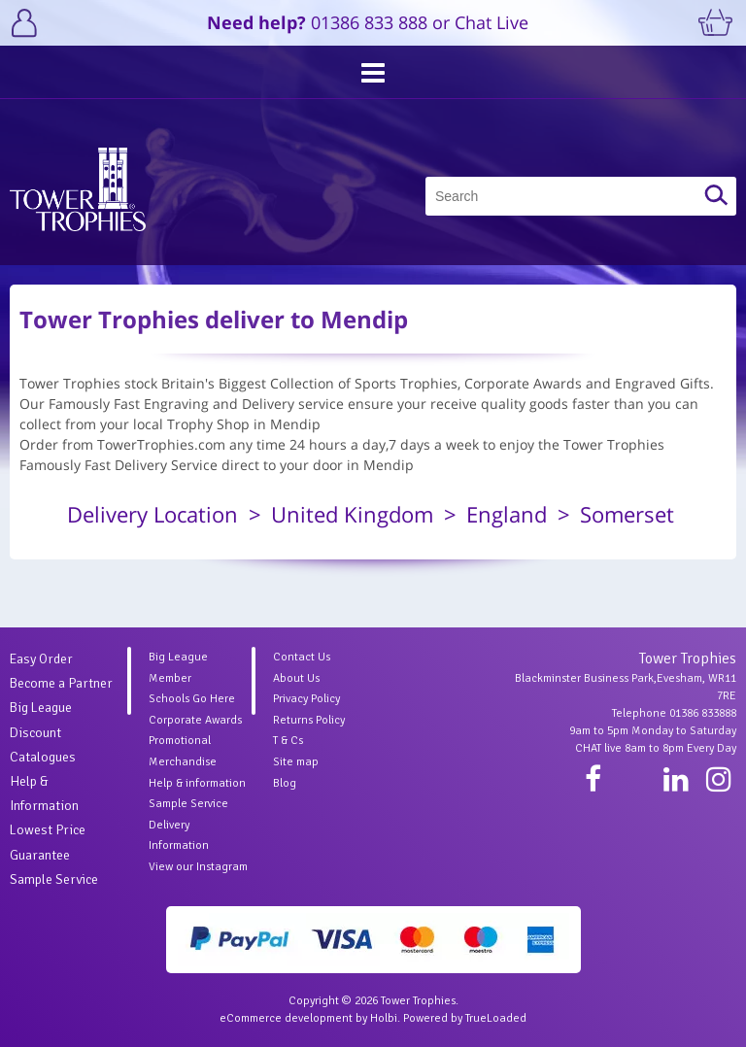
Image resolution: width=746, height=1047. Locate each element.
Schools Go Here (192, 699)
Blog (284, 783)
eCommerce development (286, 1018)
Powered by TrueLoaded (464, 1018)
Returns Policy (309, 720)
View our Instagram (198, 867)
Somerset (627, 513)
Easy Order (41, 659)
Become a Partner (61, 683)
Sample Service (54, 879)
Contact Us (301, 657)
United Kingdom (352, 513)
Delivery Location (152, 513)
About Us (296, 678)
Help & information (197, 783)
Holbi (383, 1018)
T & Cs (288, 740)
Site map (296, 762)
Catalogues (43, 757)
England (506, 513)
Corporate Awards (195, 720)
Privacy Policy (306, 699)
